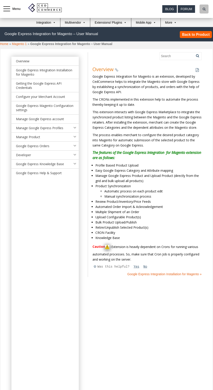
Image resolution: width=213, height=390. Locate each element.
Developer (23, 155)
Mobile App (143, 22)
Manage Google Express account (40, 119)
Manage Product (28, 137)
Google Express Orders (32, 146)
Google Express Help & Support (39, 173)
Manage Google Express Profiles (39, 128)
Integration (43, 22)
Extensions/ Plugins (108, 22)
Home (4, 44)
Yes (136, 266)
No (145, 266)
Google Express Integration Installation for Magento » (164, 274)
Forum (186, 9)
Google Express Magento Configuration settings (44, 108)
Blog (169, 9)
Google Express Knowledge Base (40, 164)
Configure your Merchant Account (40, 97)
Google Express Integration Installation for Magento (44, 72)
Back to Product (196, 34)
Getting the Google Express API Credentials (38, 85)
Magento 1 (19, 44)
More (168, 22)
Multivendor (73, 22)
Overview (22, 61)
